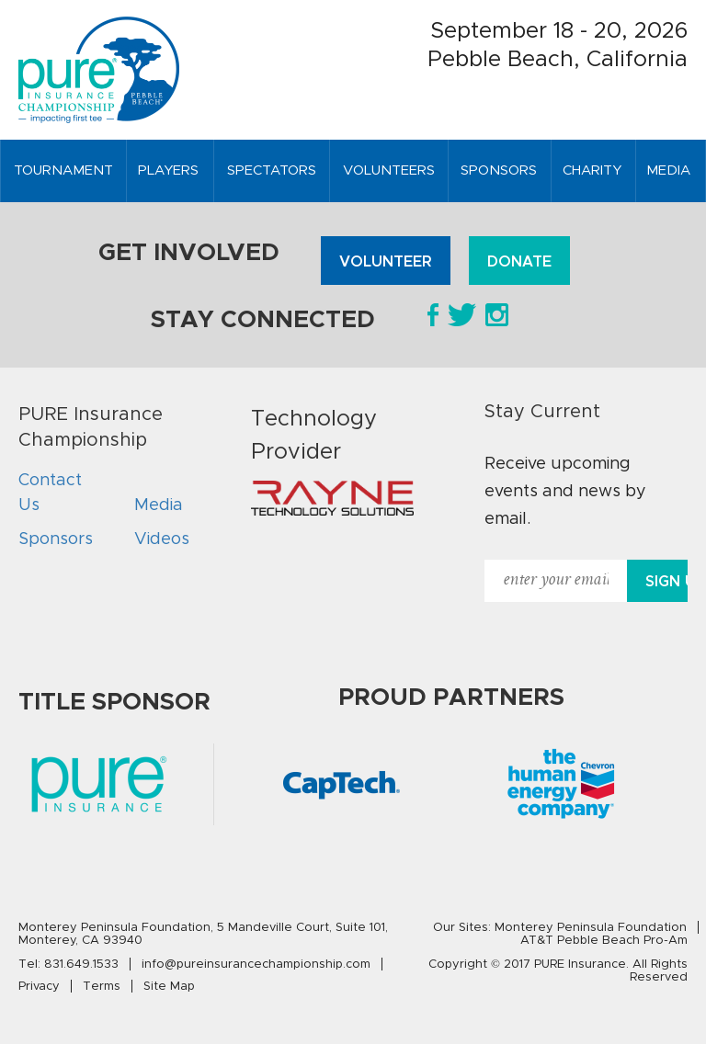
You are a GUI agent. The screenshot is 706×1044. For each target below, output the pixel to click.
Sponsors (55, 538)
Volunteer (385, 261)
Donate (519, 261)
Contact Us (50, 492)
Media (158, 504)
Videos (161, 538)
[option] (342, 784)
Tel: (68, 963)
